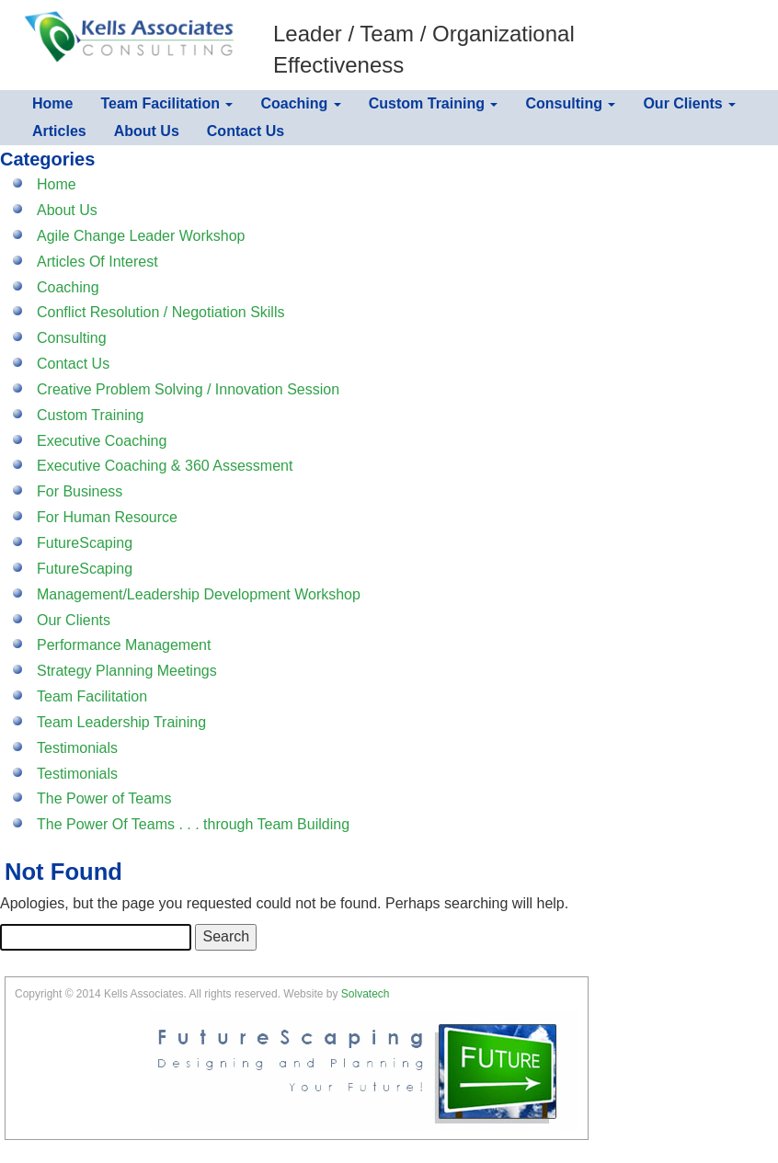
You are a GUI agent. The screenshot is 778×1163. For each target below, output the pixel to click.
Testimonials (77, 748)
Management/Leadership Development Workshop (198, 594)
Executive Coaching (101, 441)
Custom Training (433, 103)
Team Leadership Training (121, 722)
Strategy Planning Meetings (127, 670)
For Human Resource (107, 517)
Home (52, 103)
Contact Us (245, 131)
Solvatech (365, 993)
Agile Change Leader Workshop (141, 236)
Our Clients (689, 103)
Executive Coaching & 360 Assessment (164, 465)
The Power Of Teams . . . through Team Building (193, 824)
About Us (146, 131)
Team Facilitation (166, 103)
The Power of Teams (104, 798)
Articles (59, 131)
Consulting (570, 103)
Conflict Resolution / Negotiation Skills (160, 312)
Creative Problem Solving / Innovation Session (188, 389)
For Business (79, 491)
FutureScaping (84, 543)
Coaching (300, 103)
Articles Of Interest (97, 261)
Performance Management (124, 645)
